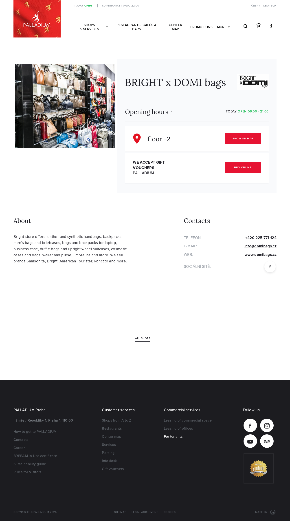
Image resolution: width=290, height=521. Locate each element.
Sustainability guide (29, 464)
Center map (175, 27)
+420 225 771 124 (261, 237)
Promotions (201, 27)
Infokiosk (109, 461)
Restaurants (112, 428)
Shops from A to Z (116, 420)
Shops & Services (94, 27)
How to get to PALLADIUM (35, 431)
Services (109, 444)
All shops (142, 338)
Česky (255, 5)
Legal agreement (145, 512)
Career (19, 448)
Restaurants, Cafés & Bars (136, 27)
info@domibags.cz (260, 246)
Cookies (170, 512)
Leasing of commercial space (188, 420)
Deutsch (270, 5)
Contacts (20, 439)
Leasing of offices (178, 428)
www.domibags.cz (261, 254)
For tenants (173, 436)
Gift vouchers (113, 469)
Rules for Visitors (27, 472)
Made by (262, 512)
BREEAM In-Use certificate (35, 456)
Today (83, 5)
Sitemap (120, 512)
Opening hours (146, 111)
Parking (108, 453)
